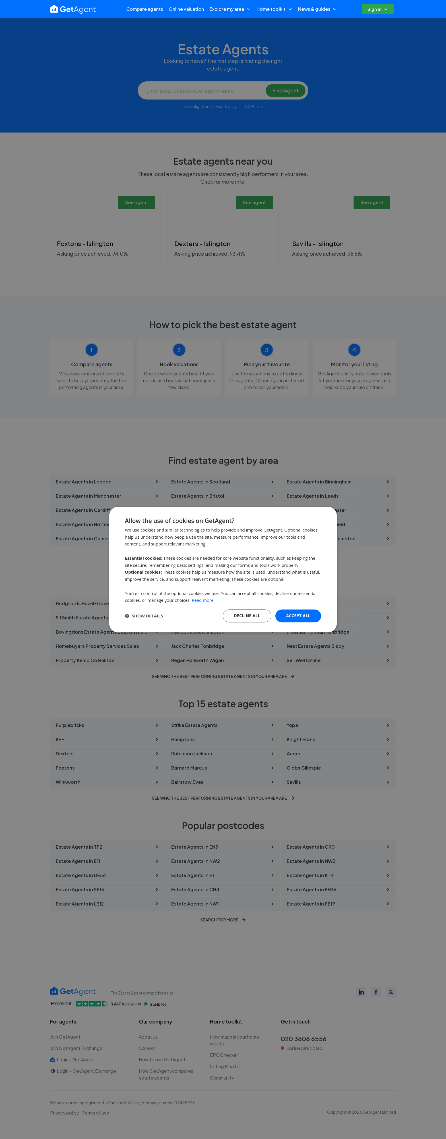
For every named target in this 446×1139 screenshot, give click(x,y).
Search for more (223, 920)
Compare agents (144, 9)
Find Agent (285, 90)
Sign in (377, 9)
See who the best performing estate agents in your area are (223, 676)
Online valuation (186, 9)
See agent (136, 202)
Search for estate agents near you (223, 555)
